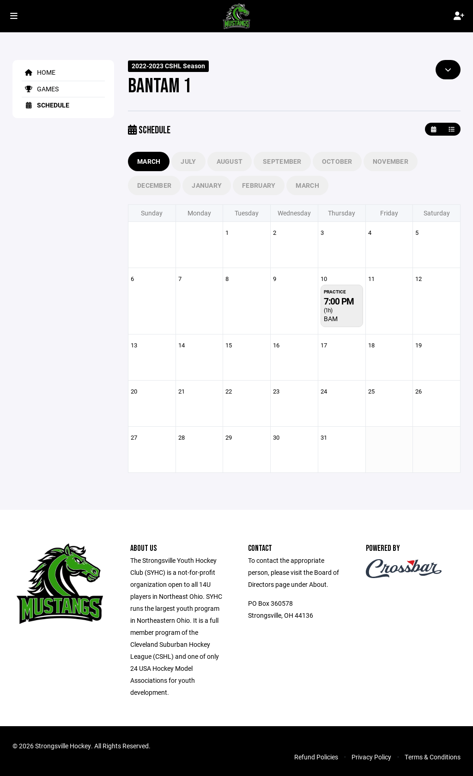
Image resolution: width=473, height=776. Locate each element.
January (207, 185)
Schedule (45, 105)
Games (40, 88)
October (337, 161)
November (390, 161)
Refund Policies (316, 756)
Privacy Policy (371, 756)
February (258, 185)
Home (38, 72)
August (230, 161)
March (148, 161)
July (188, 161)
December (154, 185)
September (282, 161)
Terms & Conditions (433, 756)
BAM (331, 318)
